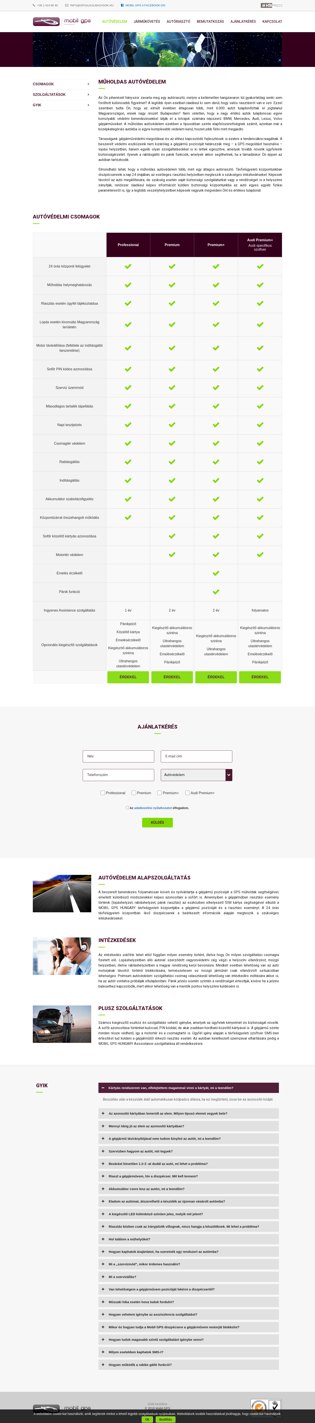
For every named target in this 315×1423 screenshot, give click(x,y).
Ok (147, 1419)
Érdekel (128, 677)
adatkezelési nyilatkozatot (153, 808)
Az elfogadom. (157, 808)
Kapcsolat (272, 21)
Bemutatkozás (210, 21)
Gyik (37, 105)
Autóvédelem (114, 21)
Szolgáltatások (49, 94)
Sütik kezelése (157, 1404)
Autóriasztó (178, 21)
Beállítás (165, 1419)
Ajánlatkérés (243, 21)
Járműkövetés (146, 21)
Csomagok (43, 84)
